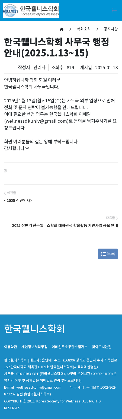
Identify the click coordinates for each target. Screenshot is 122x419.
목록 (108, 253)
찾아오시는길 (101, 346)
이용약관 (10, 346)
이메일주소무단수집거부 (70, 346)
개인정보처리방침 (34, 346)
